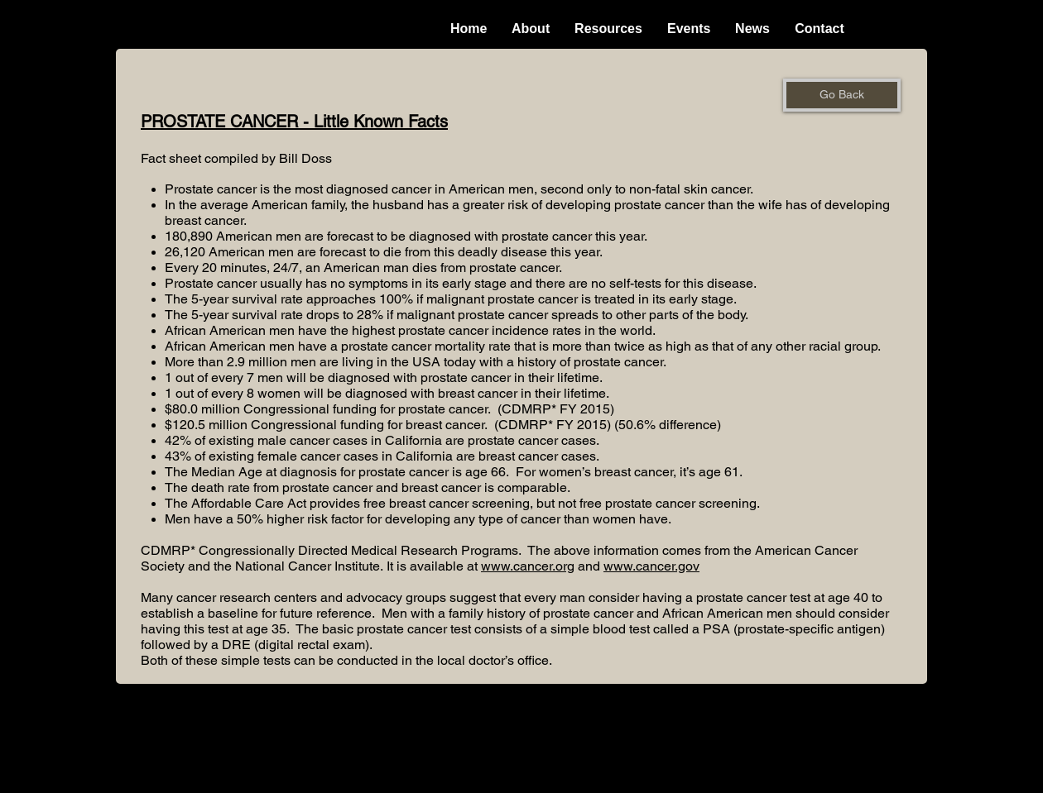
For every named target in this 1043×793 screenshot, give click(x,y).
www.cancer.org (527, 566)
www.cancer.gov (651, 566)
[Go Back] (842, 95)
